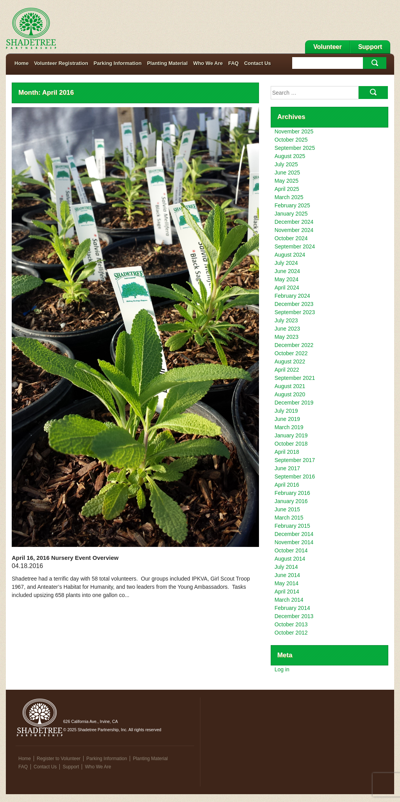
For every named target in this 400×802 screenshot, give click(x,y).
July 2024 (286, 263)
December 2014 (294, 534)
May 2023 (286, 337)
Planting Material (167, 63)
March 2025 (289, 197)
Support (370, 46)
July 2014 (286, 567)
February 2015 (292, 526)
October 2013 (291, 624)
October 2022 (291, 353)
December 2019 (294, 402)
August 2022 (290, 361)
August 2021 (290, 386)
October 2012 (291, 632)
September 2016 (295, 476)
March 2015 (289, 517)
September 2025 (295, 148)
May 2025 (286, 181)
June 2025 (287, 172)
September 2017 (295, 460)
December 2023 (294, 304)
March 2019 (289, 427)
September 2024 (295, 246)
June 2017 (287, 468)
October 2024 (291, 238)
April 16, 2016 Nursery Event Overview (65, 557)
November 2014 (294, 542)
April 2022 (287, 370)
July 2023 (286, 320)
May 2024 (286, 279)
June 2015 (287, 509)
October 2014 (291, 550)
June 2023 (287, 328)
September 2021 (295, 378)
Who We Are (208, 63)
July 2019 (286, 411)
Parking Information (118, 63)
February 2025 (292, 205)
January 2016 (291, 501)
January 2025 (291, 213)
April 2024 (287, 287)
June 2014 (287, 575)
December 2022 (294, 345)
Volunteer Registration (61, 63)
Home (21, 63)
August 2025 (290, 156)
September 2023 (295, 312)
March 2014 (289, 600)
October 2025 (291, 140)
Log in (282, 669)
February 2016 (292, 493)
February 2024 (292, 296)
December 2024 (294, 222)
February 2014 (292, 608)
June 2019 (287, 419)
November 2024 (294, 230)
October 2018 (291, 444)
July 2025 (286, 164)
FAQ (233, 63)
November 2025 (294, 131)
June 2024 (287, 271)
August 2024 (290, 255)
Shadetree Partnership (31, 28)
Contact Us (257, 63)
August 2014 (290, 559)
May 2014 (286, 583)
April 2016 (287, 485)
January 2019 (291, 435)
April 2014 (287, 591)
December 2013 (294, 616)
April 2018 (287, 452)
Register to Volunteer (58, 758)
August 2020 (290, 394)
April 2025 (287, 189)
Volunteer (327, 46)
